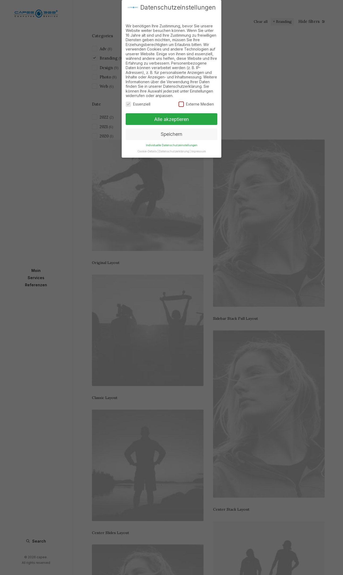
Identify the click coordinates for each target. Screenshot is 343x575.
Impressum (198, 150)
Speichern (171, 132)
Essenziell (138, 102)
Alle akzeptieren (171, 117)
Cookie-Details (147, 150)
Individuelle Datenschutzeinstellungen (171, 143)
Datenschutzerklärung (174, 150)
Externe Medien (196, 102)
